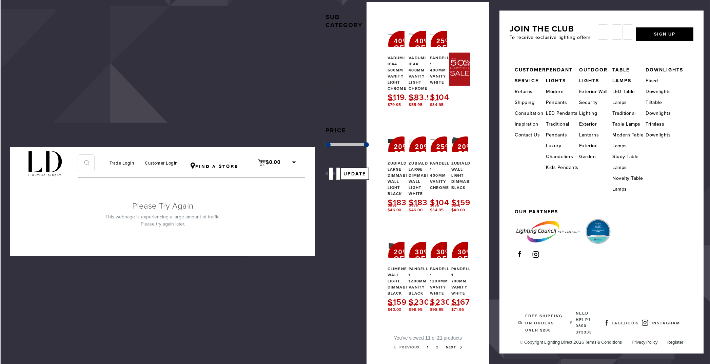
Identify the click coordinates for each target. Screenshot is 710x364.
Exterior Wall (597, 91)
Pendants (337, 36)
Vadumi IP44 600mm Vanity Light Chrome (401, 66)
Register (682, 341)
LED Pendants (564, 112)
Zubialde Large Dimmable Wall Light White (426, 172)
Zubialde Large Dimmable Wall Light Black (404, 172)
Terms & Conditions (609, 341)
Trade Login (122, 163)
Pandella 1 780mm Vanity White (468, 274)
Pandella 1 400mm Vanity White (447, 63)
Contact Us (529, 134)
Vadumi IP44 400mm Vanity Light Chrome (423, 66)
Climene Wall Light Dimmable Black (404, 274)
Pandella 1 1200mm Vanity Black (425, 274)
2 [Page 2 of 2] (457, 342)
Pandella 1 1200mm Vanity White (447, 274)
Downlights (337, 99)
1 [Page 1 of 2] (446, 342)
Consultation (531, 112)
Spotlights (337, 88)
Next (430, 353)
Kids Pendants (565, 167)
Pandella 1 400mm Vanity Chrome (447, 169)
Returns (526, 91)
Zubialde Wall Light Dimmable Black (468, 169)
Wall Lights (333, 49)
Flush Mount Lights (333, 71)
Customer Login (161, 163)
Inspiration (529, 123)
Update (357, 182)
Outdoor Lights (336, 113)
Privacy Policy (651, 341)
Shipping (527, 102)
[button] (340, 13)
